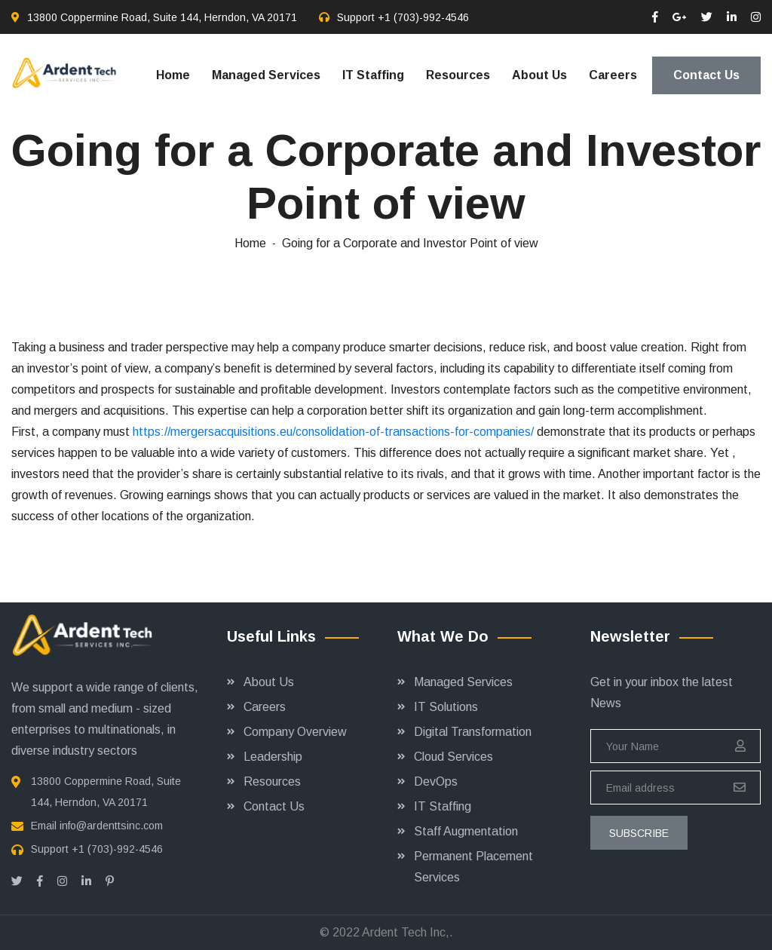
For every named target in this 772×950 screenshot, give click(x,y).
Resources (458, 75)
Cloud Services (453, 756)
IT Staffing (373, 75)
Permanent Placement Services (473, 867)
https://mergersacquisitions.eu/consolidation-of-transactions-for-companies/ (333, 431)
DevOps (436, 781)
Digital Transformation (473, 731)
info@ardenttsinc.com (111, 826)
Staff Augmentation (466, 831)
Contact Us (706, 75)
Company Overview (295, 731)
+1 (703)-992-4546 (423, 17)
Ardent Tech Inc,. (407, 932)
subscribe (639, 833)
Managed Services (266, 75)
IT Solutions (446, 706)
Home (173, 75)
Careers (613, 75)
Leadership (273, 756)
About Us (539, 75)
